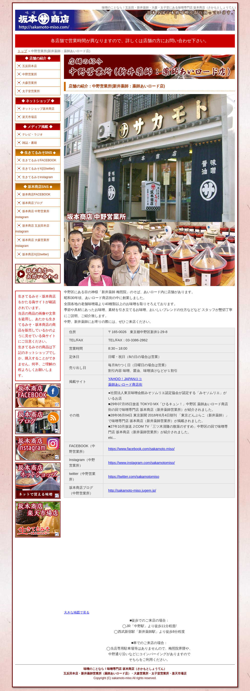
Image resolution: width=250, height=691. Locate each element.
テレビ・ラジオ (32, 134)
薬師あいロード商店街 (125, 384)
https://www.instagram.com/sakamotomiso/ (141, 463)
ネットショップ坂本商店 (38, 108)
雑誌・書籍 (29, 142)
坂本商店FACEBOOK (36, 194)
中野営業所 (29, 74)
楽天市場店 (29, 117)
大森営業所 (29, 83)
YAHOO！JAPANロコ (125, 379)
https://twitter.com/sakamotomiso (133, 477)
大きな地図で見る (76, 612)
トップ (22, 51)
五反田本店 (29, 66)
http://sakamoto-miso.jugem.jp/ (132, 490)
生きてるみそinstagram (37, 177)
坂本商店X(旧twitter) (35, 254)
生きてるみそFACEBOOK (39, 160)
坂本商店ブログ (32, 203)
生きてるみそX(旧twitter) (38, 168)
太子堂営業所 (31, 91)
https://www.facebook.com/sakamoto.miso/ (141, 449)
